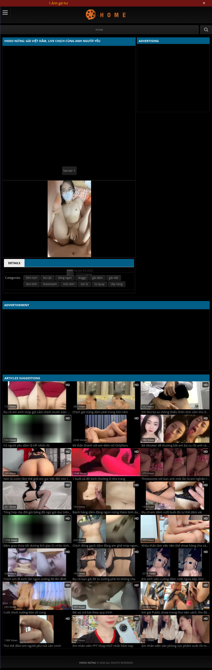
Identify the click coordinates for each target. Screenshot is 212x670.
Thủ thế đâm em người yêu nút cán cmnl (32, 646)
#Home (99, 29)
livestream (50, 284)
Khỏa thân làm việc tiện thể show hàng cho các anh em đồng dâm (175, 546)
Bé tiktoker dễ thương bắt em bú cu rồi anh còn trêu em (175, 445)
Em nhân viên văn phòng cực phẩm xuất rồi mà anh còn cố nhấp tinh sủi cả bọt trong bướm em (175, 646)
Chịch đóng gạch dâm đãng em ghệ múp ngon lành (107, 546)
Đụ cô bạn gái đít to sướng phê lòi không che (104, 579)
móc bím (68, 284)
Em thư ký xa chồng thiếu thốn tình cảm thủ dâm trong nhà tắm (175, 412)
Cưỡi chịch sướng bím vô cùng (25, 612)
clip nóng (117, 284)
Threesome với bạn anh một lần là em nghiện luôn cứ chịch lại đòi (175, 479)
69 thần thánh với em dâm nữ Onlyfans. (101, 445)
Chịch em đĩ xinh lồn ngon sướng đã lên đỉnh (35, 579)
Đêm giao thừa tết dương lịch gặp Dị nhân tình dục (37, 546)
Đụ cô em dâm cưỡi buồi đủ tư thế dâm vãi (171, 512)
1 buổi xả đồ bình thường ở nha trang (99, 479)
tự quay (100, 284)
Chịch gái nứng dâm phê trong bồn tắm (100, 412)
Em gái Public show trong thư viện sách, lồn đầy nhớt (175, 612)
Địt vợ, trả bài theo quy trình (92, 612)
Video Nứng (106, 14)
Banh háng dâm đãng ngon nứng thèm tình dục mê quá (107, 512)
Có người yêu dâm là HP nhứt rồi (26, 445)
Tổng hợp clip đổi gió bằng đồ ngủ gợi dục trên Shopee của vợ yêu (37, 512)
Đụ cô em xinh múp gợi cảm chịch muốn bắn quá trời (37, 412)
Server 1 (69, 170)
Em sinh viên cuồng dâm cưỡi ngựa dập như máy (175, 579)
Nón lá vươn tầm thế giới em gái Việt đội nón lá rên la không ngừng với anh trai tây (37, 479)
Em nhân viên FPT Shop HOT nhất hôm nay (103, 646)
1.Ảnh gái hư (58, 3)
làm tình (31, 284)
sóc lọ (84, 284)
